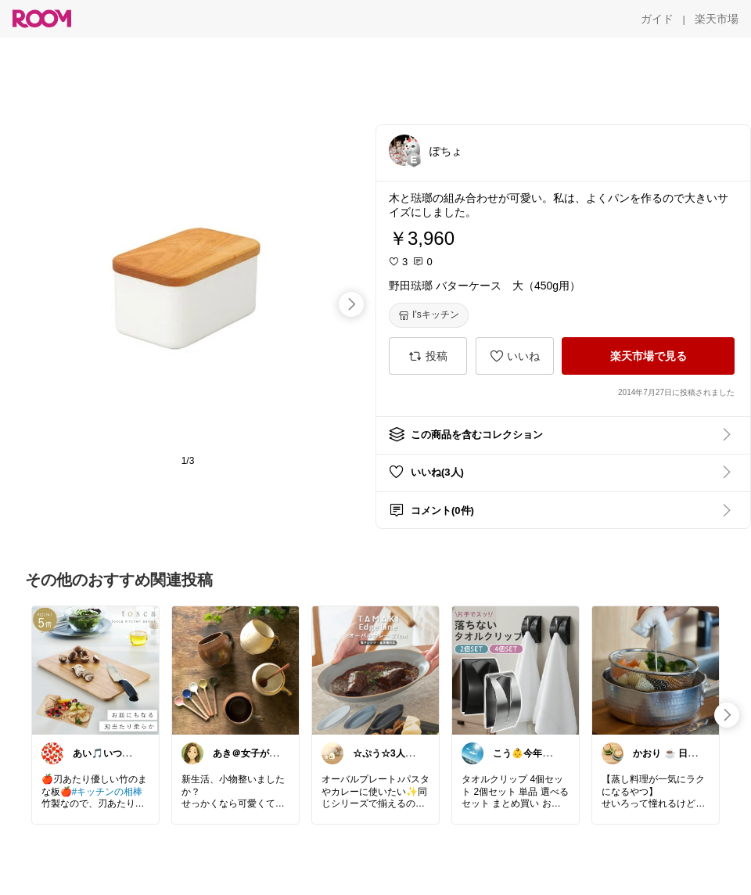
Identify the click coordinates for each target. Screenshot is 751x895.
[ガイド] (657, 19)
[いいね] (515, 356)
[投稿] (428, 356)
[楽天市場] (716, 19)
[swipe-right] (351, 304)
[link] (95, 669)
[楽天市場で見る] (648, 356)
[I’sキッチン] (429, 315)
